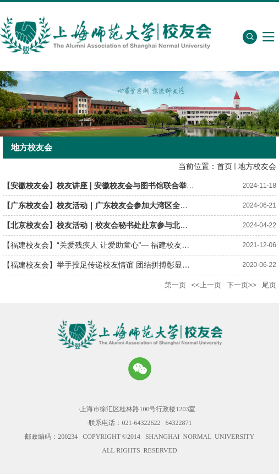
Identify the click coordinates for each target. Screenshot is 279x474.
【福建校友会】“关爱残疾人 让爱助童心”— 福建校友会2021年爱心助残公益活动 (139, 245)
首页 (224, 166)
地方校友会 (257, 166)
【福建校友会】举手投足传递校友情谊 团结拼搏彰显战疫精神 (108, 264)
